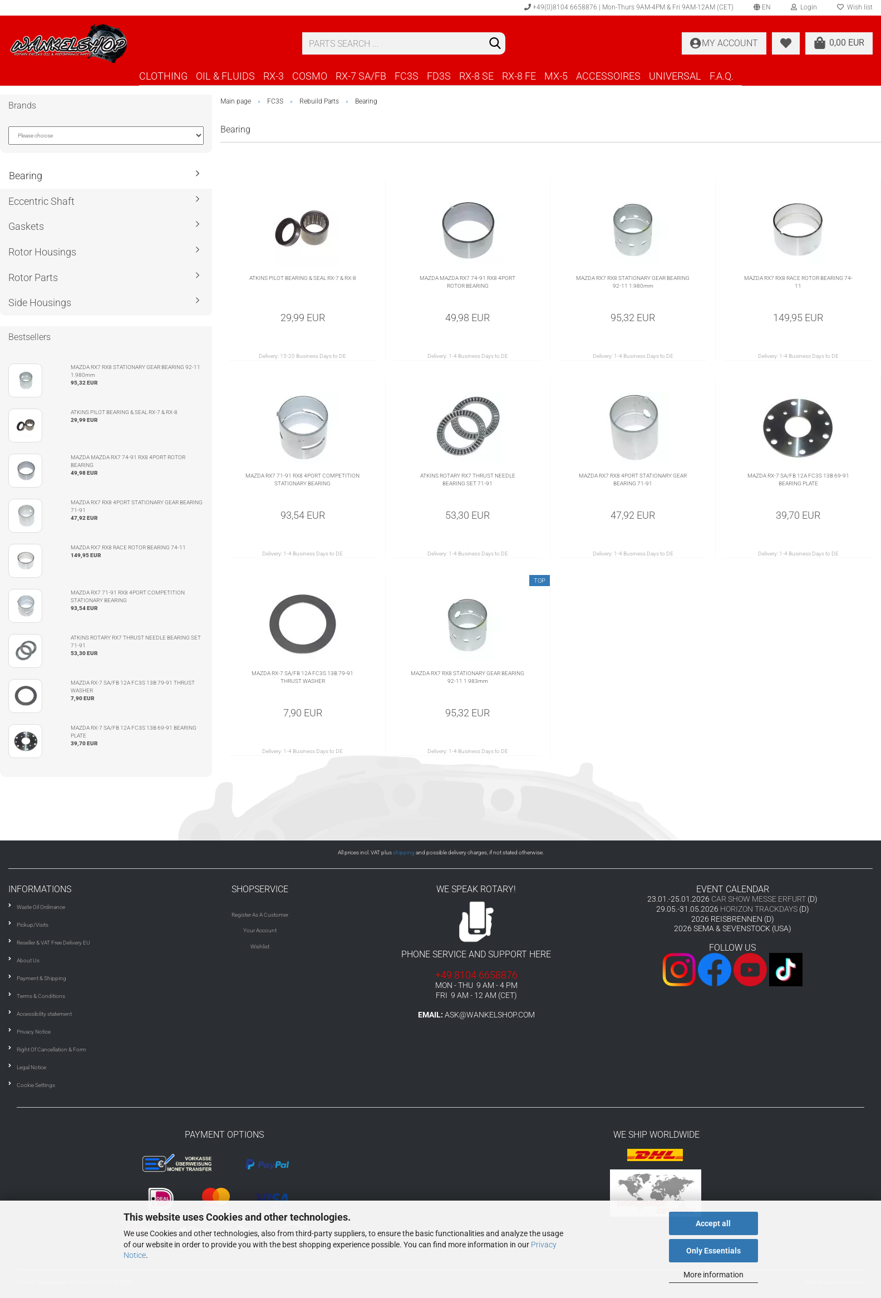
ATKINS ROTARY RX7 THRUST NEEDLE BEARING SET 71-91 (467, 479)
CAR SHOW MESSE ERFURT (758, 898)
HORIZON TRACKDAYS (759, 908)
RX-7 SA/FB (361, 76)
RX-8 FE (519, 76)
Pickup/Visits (32, 925)
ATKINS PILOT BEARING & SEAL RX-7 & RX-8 (302, 278)
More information (713, 1274)
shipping (404, 852)
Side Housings (39, 302)
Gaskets (26, 226)
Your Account (260, 930)
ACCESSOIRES (608, 76)
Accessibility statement (44, 1014)
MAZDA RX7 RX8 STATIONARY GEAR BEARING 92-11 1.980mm (633, 282)
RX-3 (273, 76)
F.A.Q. (722, 76)
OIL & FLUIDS (225, 76)
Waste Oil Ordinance (41, 907)
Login (804, 7)
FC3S (407, 76)
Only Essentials (713, 1250)
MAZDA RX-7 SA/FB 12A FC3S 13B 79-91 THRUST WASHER (302, 677)
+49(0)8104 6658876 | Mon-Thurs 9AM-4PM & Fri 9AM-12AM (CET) (629, 7)
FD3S (439, 76)
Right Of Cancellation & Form (51, 1049)
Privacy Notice (34, 1032)
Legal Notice (31, 1067)
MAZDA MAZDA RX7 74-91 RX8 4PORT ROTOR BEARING (467, 282)
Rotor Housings (42, 252)
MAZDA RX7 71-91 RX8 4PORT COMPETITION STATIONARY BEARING (302, 479)
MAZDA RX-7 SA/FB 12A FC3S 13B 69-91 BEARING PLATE (798, 479)
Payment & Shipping (41, 978)
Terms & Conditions (41, 996)
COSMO (309, 76)
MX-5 (556, 76)
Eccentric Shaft (41, 201)
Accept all (713, 1223)
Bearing (25, 175)
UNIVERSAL (675, 76)
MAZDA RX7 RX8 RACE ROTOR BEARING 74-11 (798, 282)
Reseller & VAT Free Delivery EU (53, 943)
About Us (28, 960)
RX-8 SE (476, 76)
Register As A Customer (260, 915)
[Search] (494, 44)
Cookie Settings (36, 1085)
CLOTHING (163, 76)
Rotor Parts (33, 277)
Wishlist (259, 946)
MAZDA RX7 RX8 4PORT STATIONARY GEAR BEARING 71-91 (633, 479)
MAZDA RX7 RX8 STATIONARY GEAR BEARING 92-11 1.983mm (467, 677)
